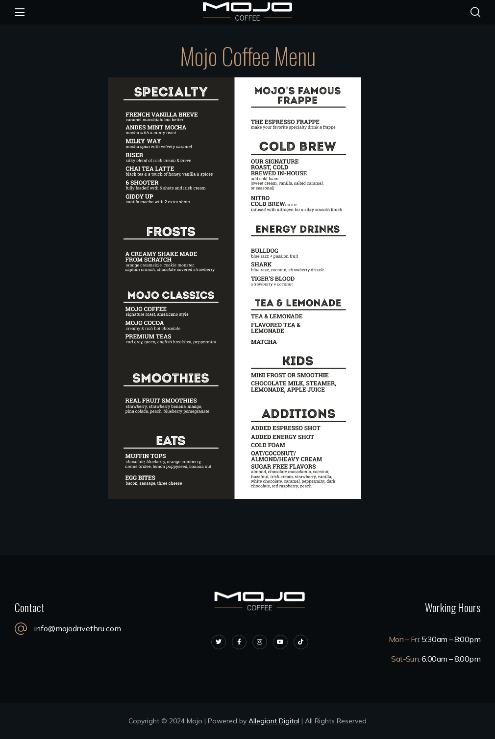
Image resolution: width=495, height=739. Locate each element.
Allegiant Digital (273, 720)
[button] (475, 12)
